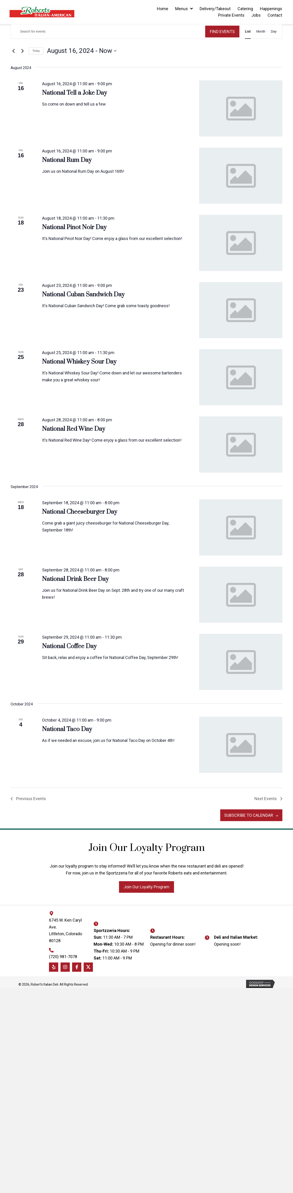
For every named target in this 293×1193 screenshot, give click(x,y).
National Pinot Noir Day (74, 227)
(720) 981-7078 (63, 956)
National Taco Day (67, 729)
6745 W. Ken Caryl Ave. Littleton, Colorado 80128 (65, 930)
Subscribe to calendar (248, 815)
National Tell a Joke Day (74, 93)
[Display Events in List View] (248, 31)
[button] (146, 887)
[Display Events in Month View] (260, 31)
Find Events (222, 31)
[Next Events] (22, 51)
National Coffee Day (69, 646)
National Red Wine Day (73, 429)
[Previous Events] (13, 51)
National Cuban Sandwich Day (83, 294)
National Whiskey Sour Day (79, 362)
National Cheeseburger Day (79, 512)
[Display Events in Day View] (274, 31)
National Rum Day (67, 160)
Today (36, 50)
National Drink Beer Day (75, 579)
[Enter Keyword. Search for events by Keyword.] (108, 31)
